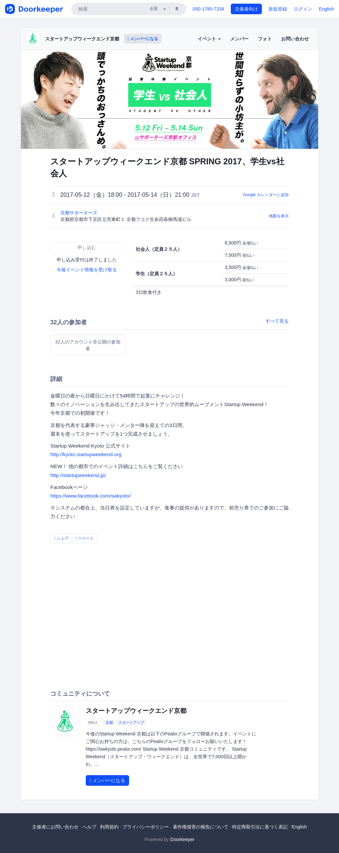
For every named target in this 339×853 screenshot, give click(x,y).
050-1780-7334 (208, 9)
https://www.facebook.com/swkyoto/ (90, 496)
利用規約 (109, 826)
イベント (209, 38)
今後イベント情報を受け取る (87, 269)
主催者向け (246, 9)
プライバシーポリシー (145, 826)
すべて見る (277, 321)
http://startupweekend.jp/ (78, 475)
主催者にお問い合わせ (55, 826)
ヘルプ (89, 826)
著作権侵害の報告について (200, 826)
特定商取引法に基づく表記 (260, 826)
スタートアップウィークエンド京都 (82, 38)
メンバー (239, 38)
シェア (61, 538)
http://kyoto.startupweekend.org (85, 454)
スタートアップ (131, 722)
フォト (265, 38)
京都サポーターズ (79, 212)
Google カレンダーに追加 (266, 194)
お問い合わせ (295, 38)
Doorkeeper (182, 839)
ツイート (84, 538)
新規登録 (277, 9)
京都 (109, 722)
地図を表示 (279, 216)
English (326, 9)
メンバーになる (142, 38)
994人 (93, 722)
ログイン (303, 9)
